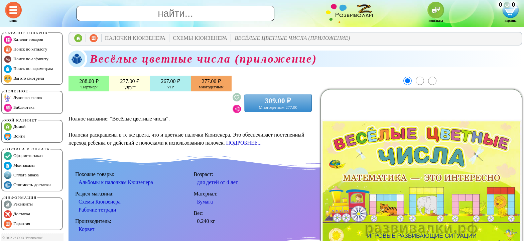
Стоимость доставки (27, 185)
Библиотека (19, 108)
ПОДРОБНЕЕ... (244, 143)
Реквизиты (18, 204)
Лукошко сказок (23, 98)
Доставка (17, 214)
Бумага (205, 202)
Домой (14, 127)
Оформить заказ (23, 156)
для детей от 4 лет (217, 182)
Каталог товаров (23, 40)
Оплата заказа (21, 175)
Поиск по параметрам (28, 69)
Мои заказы (19, 166)
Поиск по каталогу (25, 50)
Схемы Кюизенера (100, 202)
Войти (14, 137)
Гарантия (17, 224)
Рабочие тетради (97, 210)
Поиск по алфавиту (26, 59)
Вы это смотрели (24, 79)
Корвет (86, 229)
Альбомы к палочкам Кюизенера (116, 182)
